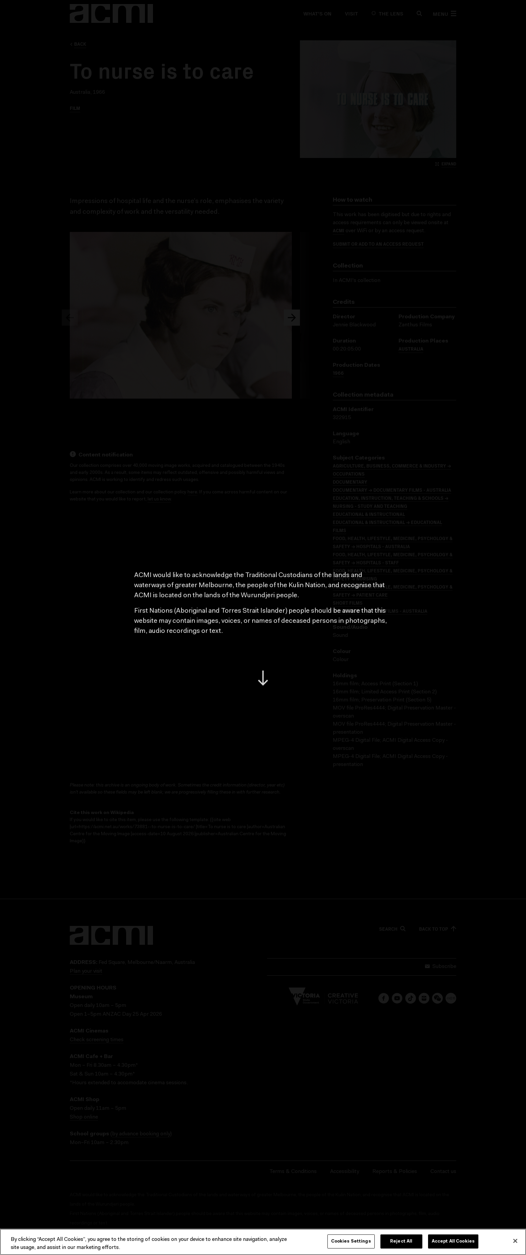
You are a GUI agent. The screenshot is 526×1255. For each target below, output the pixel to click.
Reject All (401, 1241)
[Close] (515, 1240)
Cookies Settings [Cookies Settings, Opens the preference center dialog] (351, 1241)
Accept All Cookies (453, 1241)
